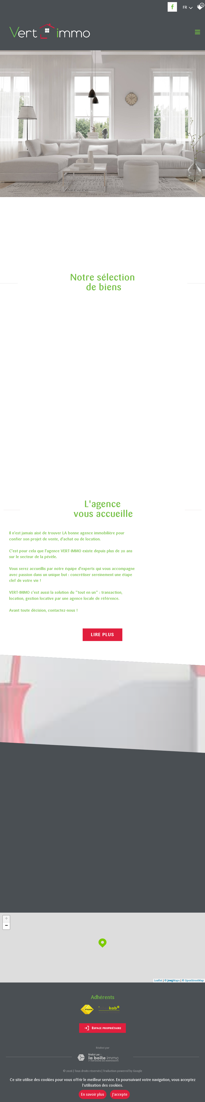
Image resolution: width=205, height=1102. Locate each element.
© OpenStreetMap (193, 980)
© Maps (172, 980)
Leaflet (158, 980)
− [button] (6, 925)
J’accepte (119, 1094)
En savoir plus (92, 1094)
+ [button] (6, 918)
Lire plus (102, 635)
